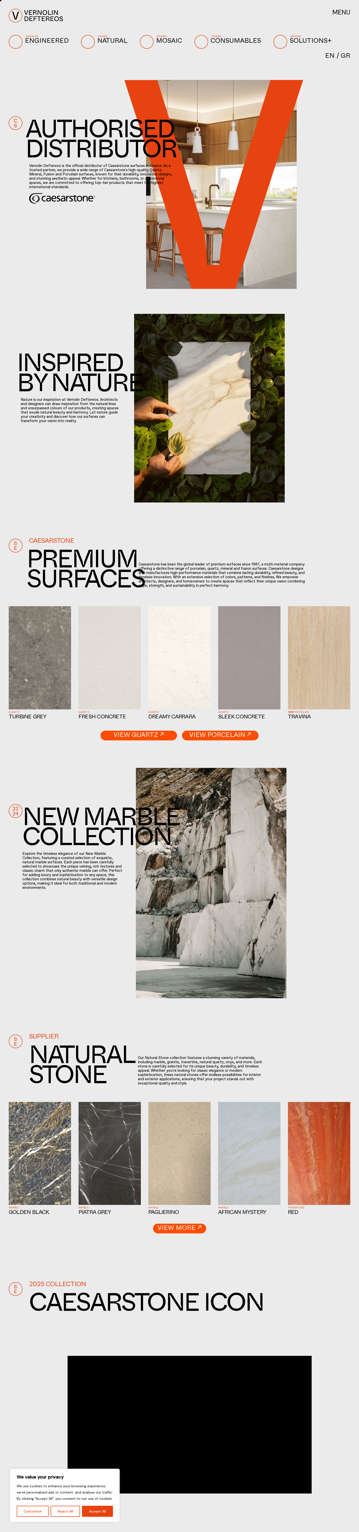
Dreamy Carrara (171, 717)
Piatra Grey (95, 1213)
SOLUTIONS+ (303, 42)
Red (293, 1213)
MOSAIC (162, 42)
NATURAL (105, 42)
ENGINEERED (40, 42)
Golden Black (29, 1213)
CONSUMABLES (229, 42)
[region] (65, 1495)
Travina (299, 717)
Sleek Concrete (241, 717)
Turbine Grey (28, 717)
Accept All (97, 1511)
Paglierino (163, 1213)
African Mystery (242, 1213)
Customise (33, 1511)
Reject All (65, 1511)
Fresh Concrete (102, 717)
